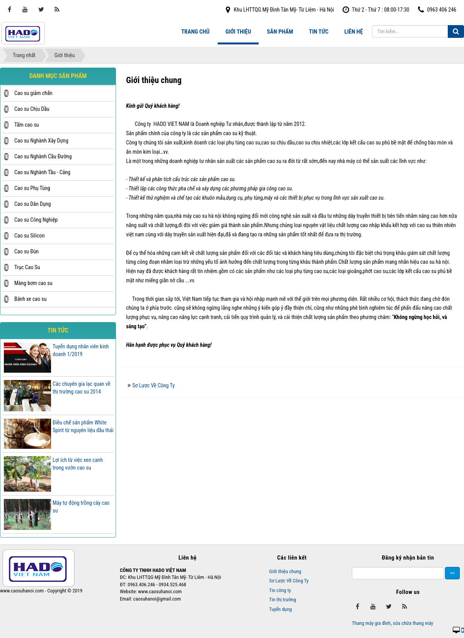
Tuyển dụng (280, 609)
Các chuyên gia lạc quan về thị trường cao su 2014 (81, 388)
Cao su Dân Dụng (32, 204)
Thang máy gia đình (371, 623)
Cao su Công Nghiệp (36, 220)
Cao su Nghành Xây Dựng (41, 140)
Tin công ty (280, 590)
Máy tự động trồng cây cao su (81, 507)
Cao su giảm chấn (33, 93)
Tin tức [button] (318, 31)
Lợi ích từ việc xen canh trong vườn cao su (78, 464)
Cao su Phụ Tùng (32, 188)
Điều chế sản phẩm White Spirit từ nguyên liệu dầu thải (83, 426)
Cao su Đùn (26, 251)
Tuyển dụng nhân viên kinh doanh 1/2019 (81, 350)
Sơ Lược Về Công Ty (153, 385)
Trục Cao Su (27, 267)
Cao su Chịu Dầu (31, 109)
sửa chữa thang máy (413, 623)
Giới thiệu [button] (238, 31)
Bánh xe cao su (30, 299)
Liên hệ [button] (354, 31)
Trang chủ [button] (195, 31)
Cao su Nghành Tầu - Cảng (42, 172)
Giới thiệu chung (285, 571)
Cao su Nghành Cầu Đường (43, 156)
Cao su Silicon (29, 235)
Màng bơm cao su (33, 283)
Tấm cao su (26, 125)
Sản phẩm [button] (280, 31)
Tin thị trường (282, 599)
